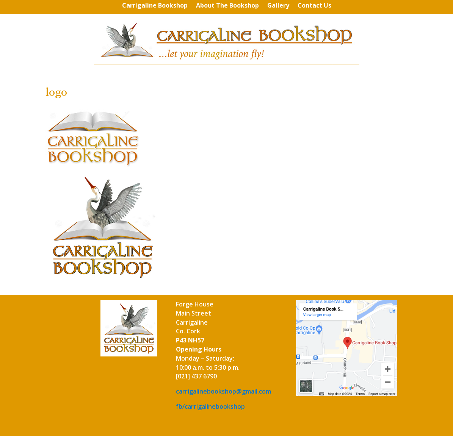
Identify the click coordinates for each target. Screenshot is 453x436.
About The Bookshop (227, 6)
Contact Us (314, 6)
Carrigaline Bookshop (155, 6)
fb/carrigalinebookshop (210, 406)
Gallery (278, 6)
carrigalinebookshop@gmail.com (223, 391)
